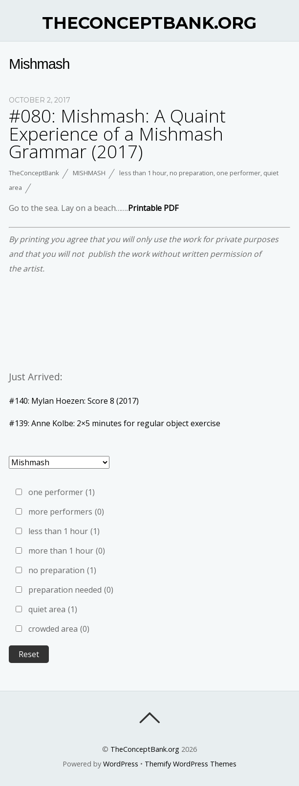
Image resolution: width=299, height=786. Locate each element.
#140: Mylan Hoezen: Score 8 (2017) (74, 400)
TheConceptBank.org (144, 749)
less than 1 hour (143, 172)
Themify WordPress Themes (190, 763)
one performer (238, 172)
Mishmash (89, 172)
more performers (66, 511)
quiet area (52, 609)
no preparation (192, 172)
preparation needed (70, 589)
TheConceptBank (34, 172)
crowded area (58, 628)
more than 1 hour (66, 550)
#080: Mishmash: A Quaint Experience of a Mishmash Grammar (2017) (117, 133)
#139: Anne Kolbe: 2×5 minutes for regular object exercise (114, 423)
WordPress (120, 763)
